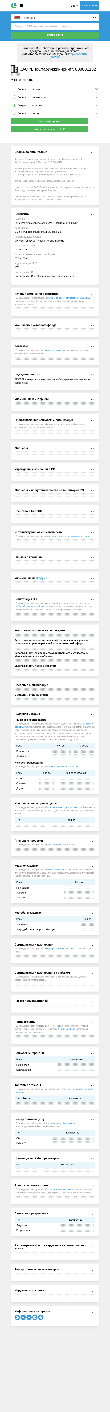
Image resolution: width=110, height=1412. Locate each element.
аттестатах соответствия (59, 1189)
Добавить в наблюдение (32, 97)
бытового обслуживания (64, 1123)
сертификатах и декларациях (60, 948)
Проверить (55, 35)
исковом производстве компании (63, 766)
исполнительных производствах (62, 807)
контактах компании (56, 350)
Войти (74, 5)
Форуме (41, 578)
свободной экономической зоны (30, 606)
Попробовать (90, 6)
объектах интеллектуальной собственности (68, 536)
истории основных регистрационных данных (68, 298)
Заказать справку (49, 121)
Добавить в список (29, 89)
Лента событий (65, 1029)
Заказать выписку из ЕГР (49, 129)
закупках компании (55, 870)
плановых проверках (56, 845)
